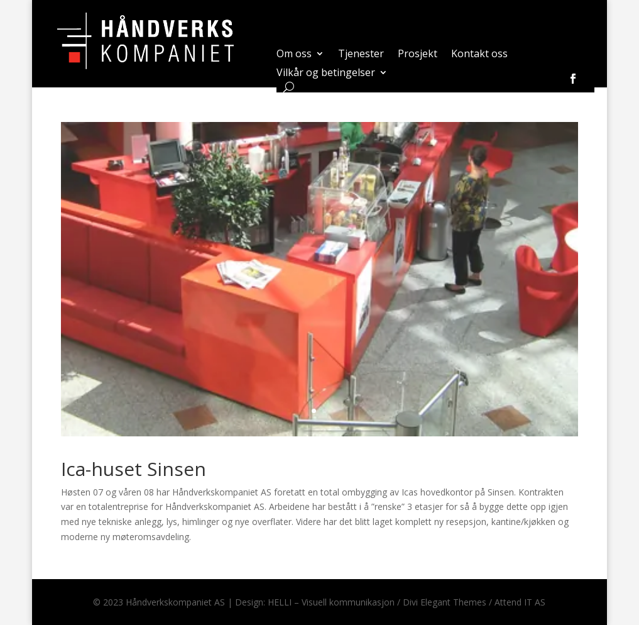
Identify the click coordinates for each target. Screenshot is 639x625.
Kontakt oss (479, 54)
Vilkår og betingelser (325, 73)
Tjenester (361, 54)
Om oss (294, 54)
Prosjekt (417, 54)
